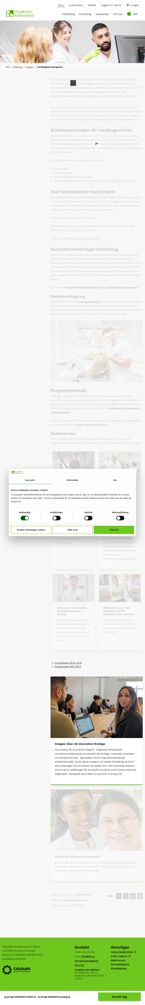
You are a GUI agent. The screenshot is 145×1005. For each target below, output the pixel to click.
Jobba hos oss (118, 960)
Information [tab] (72, 480)
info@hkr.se (88, 956)
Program (29, 67)
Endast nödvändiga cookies (31, 530)
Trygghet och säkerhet (111, 5)
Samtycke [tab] (30, 480)
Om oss (117, 14)
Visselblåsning (118, 968)
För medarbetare (120, 964)
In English (132, 5)
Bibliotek (92, 5)
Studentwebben (76, 5)
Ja (96, 143)
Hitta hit (79, 965)
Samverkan (102, 14)
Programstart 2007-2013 (68, 666)
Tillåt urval (72, 530)
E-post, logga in (119, 956)
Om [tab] (115, 480)
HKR (8, 67)
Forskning (85, 14)
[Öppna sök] (132, 14)
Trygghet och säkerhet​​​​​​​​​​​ (87, 969)
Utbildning (68, 14)
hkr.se (61, 5)
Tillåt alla (114, 530)
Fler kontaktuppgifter (86, 961)
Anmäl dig (119, 996)
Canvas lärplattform (122, 952)
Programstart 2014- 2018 (68, 662)
